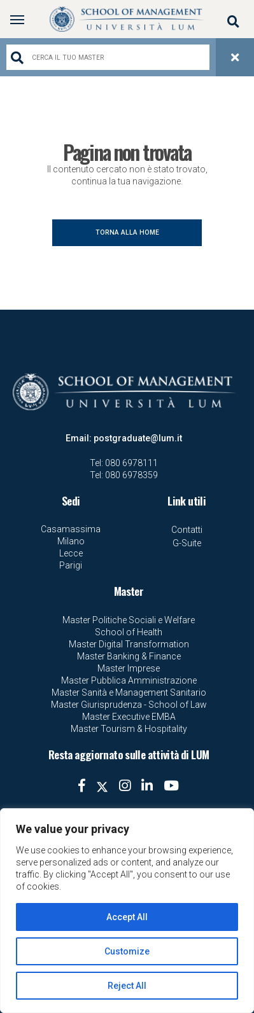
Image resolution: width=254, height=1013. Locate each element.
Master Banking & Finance (129, 656)
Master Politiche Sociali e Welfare (128, 620)
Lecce (71, 553)
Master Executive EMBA (129, 717)
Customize (127, 951)
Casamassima (71, 529)
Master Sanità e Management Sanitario (129, 692)
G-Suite (187, 543)
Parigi (70, 565)
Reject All (127, 986)
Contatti (186, 530)
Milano (71, 541)
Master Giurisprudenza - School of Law (129, 704)
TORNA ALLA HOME (127, 232)
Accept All (127, 917)
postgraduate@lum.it (138, 438)
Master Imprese (128, 668)
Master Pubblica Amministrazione (129, 680)
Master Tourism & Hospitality (129, 729)
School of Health (128, 632)
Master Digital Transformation (129, 644)
